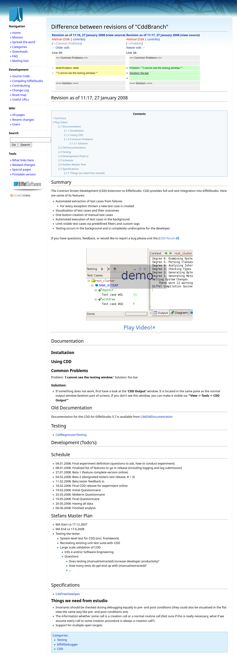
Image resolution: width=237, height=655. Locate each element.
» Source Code (20, 76)
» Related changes (22, 165)
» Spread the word (22, 42)
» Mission (16, 37)
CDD (60, 649)
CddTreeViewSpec (68, 594)
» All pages (17, 115)
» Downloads (19, 51)
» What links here (22, 160)
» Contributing (20, 85)
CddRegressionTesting (71, 435)
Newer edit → (135, 47)
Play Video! (138, 327)
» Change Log (19, 90)
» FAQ (14, 56)
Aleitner (57, 39)
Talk (67, 39)
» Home (15, 33)
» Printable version (23, 174)
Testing (62, 640)
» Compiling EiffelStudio (26, 81)
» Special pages (20, 169)
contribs (78, 39)
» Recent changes (22, 119)
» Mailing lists (19, 61)
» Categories (18, 47)
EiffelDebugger (67, 644)
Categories (60, 635)
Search (14, 133)
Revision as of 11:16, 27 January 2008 (78, 35)
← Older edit (60, 47)
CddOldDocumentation (156, 417)
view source (115, 35)
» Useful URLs (19, 99)
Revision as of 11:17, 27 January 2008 (152, 35)
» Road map (18, 95)
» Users (15, 124)
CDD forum (167, 238)
